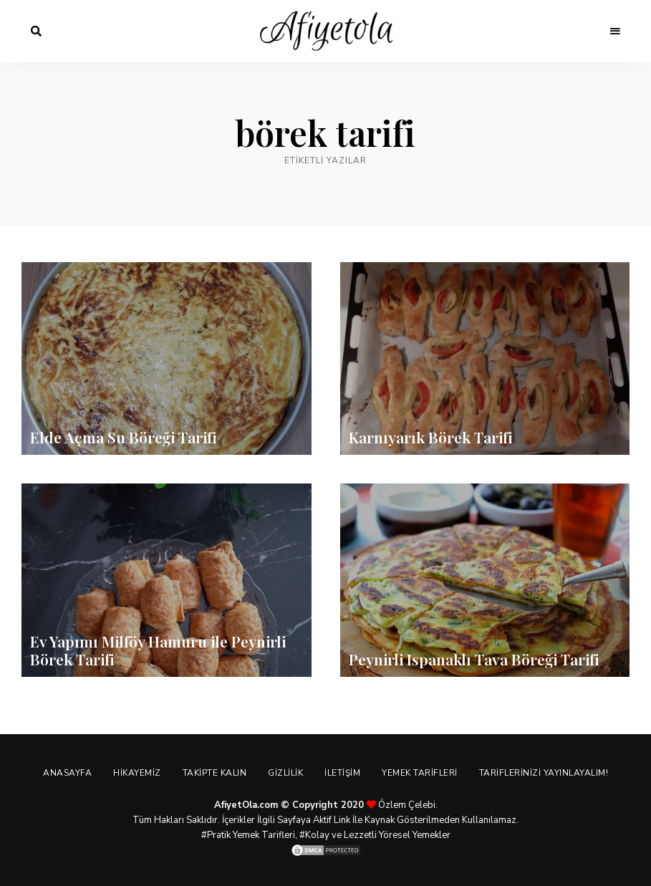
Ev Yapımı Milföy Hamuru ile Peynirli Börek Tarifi (158, 650)
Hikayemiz (137, 773)
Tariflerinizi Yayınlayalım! (544, 773)
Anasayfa (67, 773)
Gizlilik (285, 773)
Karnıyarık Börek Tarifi (430, 437)
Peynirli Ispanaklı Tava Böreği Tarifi (474, 659)
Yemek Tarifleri (420, 773)
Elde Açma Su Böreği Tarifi (123, 437)
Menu (615, 31)
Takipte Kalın (215, 773)
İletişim (342, 773)
